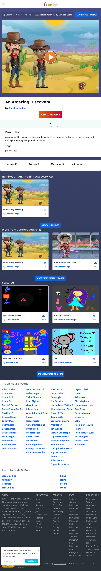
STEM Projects (92, 549)
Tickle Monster (34, 397)
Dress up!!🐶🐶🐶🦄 (62, 315)
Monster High (33, 432)
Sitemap (39, 518)
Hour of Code (75, 555)
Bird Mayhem (82, 401)
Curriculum (57, 502)
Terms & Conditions (44, 564)
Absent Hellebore (64, 362)
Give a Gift (57, 505)
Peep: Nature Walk (84, 432)
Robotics (6, 483)
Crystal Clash (82, 389)
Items (63, 480)
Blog (38, 499)
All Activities (8, 389)
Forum (39, 527)
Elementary (91, 514)
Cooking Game (34, 444)
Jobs (37, 511)
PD (87, 543)
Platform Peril (57, 401)
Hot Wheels (8, 425)
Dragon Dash (9, 428)
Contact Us (22, 568)
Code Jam (73, 552)
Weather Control (35, 389)
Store (38, 530)
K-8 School (91, 533)
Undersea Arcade (84, 405)
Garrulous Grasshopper (66, 319)
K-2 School (91, 530)
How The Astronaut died (65, 262)
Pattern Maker (82, 413)
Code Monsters (9, 448)
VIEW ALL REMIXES (50, 225)
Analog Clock (81, 440)
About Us (40, 502)
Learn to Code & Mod (16, 470)
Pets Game (31, 440)
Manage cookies (10, 561)
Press (38, 508)
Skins (63, 476)
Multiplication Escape (61, 448)
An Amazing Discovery (13, 209)
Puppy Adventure (59, 464)
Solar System (57, 460)
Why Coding (57, 511)
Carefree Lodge (17, 108)
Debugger (80, 417)
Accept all (31, 561)
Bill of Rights (81, 436)
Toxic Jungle (8, 436)
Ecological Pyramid (60, 440)
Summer (56, 533)
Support (39, 505)
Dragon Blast (9, 417)
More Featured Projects (50, 374)
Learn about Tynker (87, 15)
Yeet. (56, 358)
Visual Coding (9, 476)
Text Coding (8, 487)
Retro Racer (56, 389)
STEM (77, 421)
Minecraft (7, 480)
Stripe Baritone (12, 319)
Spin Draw (80, 409)
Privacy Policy (60, 564)
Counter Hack (9, 432)
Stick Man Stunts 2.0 (12, 358)
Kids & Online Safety (77, 564)
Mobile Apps (41, 514)
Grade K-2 (7, 393)
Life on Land (32, 409)
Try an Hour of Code (15, 383)
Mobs (63, 487)
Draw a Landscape (60, 432)
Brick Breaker (9, 444)
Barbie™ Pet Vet (10, 405)
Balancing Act (33, 393)
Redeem (56, 508)
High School (91, 521)
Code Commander (35, 452)
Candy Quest (8, 421)
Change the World (35, 448)
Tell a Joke (80, 397)
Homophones (57, 444)
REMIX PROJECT (50, 114)
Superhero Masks (59, 436)
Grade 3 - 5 (7, 397)
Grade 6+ (6, 401)
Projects (27, 15)
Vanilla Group (12, 362)
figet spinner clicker (12, 315)
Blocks (63, 483)
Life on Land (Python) (61, 405)
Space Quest (32, 436)
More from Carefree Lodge (50, 278)
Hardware (80, 444)
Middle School (92, 518)
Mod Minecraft (9, 440)
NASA (78, 393)
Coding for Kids (13, 15)
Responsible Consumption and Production (35, 425)
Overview (56, 499)
